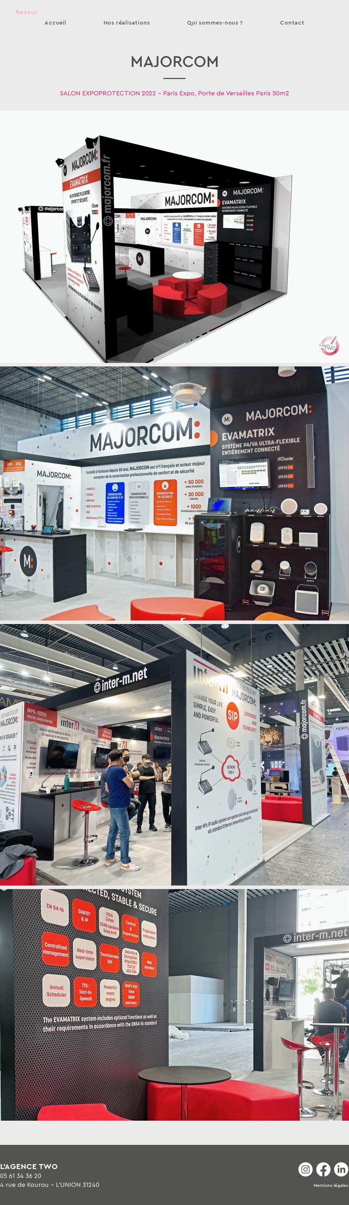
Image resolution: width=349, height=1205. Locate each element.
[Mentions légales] (331, 1185)
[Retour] (26, 12)
